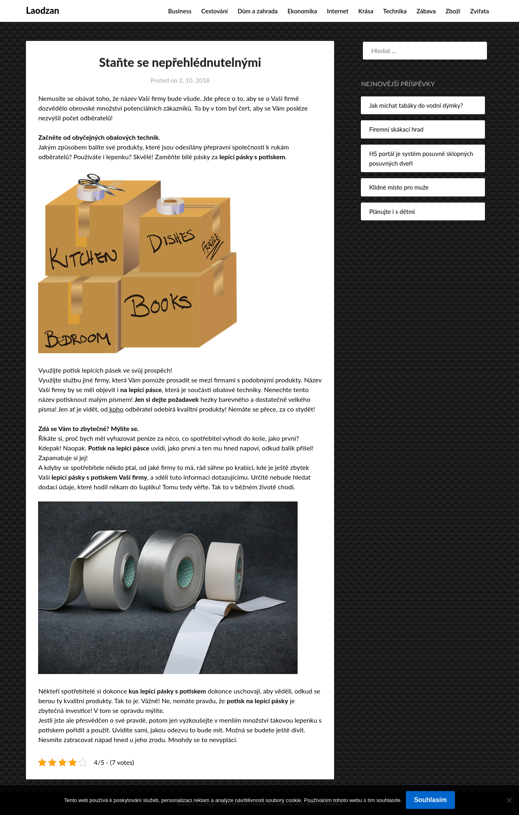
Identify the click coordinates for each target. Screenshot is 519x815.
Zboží (453, 11)
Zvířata (479, 11)
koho (116, 409)
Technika (395, 11)
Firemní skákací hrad (396, 129)
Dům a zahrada (258, 11)
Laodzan (42, 10)
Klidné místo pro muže (399, 187)
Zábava (426, 11)
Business (179, 11)
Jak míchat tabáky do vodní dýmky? (416, 105)
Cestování (214, 11)
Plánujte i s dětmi (392, 211)
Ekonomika (302, 11)
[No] (509, 800)
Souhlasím (430, 799)
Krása (365, 11)
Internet (337, 11)
